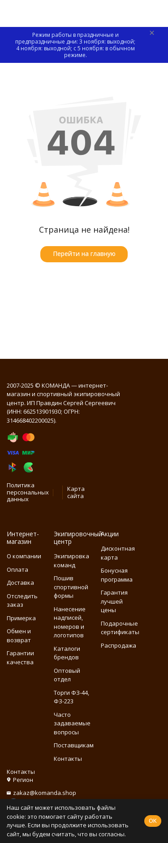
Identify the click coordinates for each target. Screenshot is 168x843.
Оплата (17, 569)
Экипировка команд (71, 560)
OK (153, 821)
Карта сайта (76, 492)
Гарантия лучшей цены (114, 601)
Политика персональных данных (28, 492)
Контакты (68, 759)
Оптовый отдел (67, 675)
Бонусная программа (117, 574)
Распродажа (118, 645)
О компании (24, 556)
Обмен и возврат (19, 635)
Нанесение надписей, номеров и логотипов (70, 622)
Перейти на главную (84, 253)
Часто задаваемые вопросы (72, 723)
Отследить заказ (22, 600)
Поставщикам (74, 745)
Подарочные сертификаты (120, 627)
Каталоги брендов (67, 653)
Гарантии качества (20, 657)
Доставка (20, 582)
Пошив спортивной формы (71, 587)
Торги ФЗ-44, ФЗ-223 (71, 697)
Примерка (21, 618)
